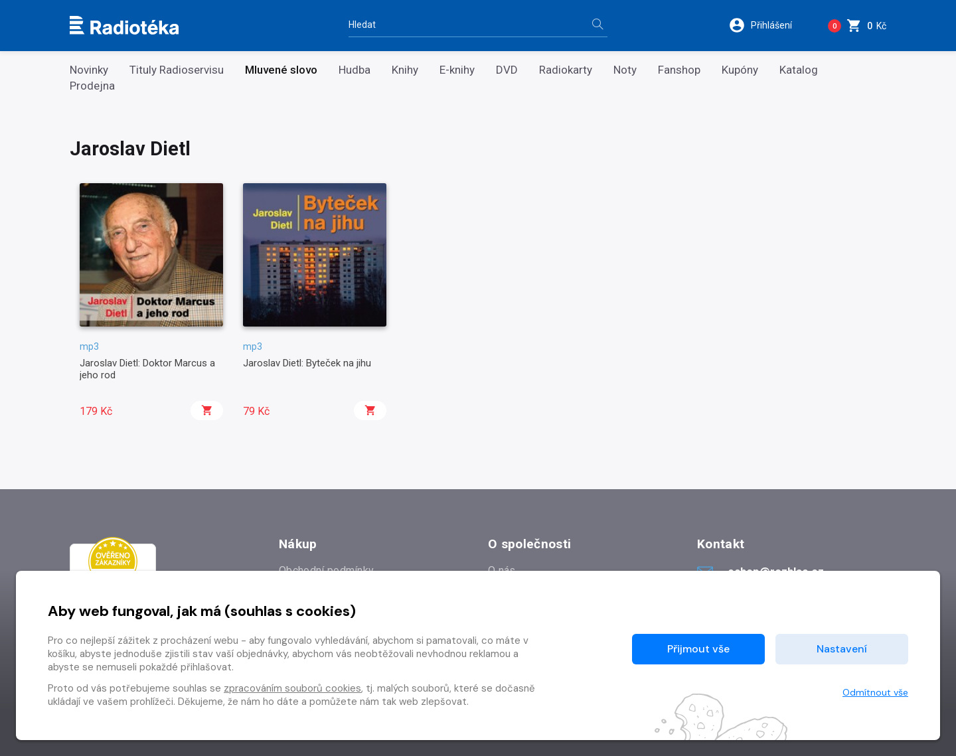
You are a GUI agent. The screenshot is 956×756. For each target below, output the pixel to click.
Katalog (798, 70)
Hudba (354, 70)
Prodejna (92, 86)
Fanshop (679, 70)
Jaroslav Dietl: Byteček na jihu (307, 363)
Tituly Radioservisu (176, 70)
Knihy (405, 70)
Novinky (89, 70)
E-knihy (457, 70)
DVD (507, 70)
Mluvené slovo (281, 70)
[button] (769, 25)
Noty (625, 70)
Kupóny (740, 70)
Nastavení (842, 649)
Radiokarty (565, 70)
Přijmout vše (698, 649)
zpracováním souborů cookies (292, 688)
